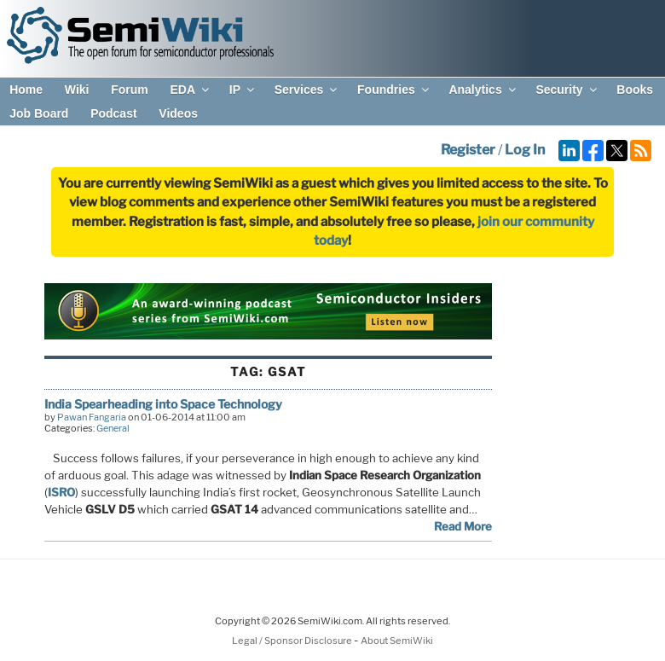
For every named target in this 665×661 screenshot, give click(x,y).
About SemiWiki (397, 641)
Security (566, 89)
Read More (463, 526)
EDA (190, 89)
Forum (129, 89)
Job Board (38, 113)
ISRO (61, 492)
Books (634, 89)
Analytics (483, 89)
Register (468, 150)
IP (243, 89)
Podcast (113, 113)
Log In (525, 150)
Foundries (394, 89)
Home (26, 89)
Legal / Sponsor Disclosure (293, 641)
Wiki (77, 89)
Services (307, 89)
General (113, 428)
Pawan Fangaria (91, 417)
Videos (178, 113)
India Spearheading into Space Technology (163, 404)
